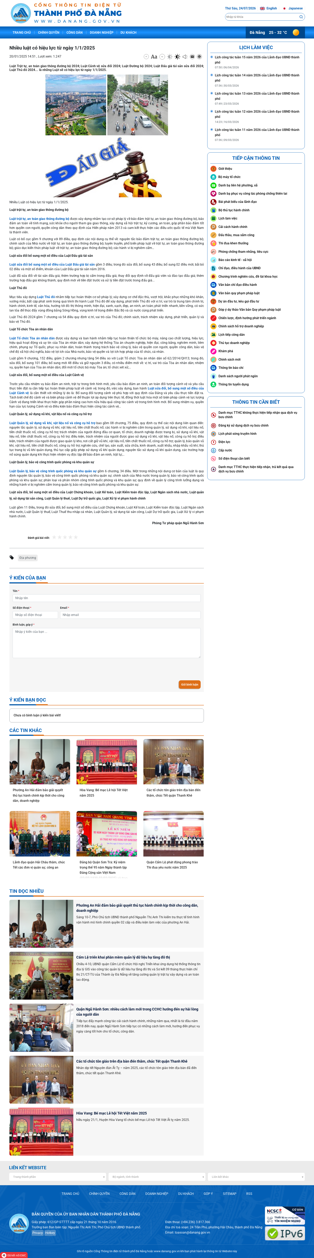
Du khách (129, 32)
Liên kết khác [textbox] (220, 1176)
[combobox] (57, 1177)
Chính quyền (48, 32)
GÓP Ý (208, 1194)
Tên (16, 591)
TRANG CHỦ (70, 1194)
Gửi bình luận (189, 684)
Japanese (292, 8)
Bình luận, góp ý (23, 624)
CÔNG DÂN (127, 1194)
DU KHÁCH (186, 1194)
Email (64, 607)
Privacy (37, 1233)
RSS (249, 1194)
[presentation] (43, 669)
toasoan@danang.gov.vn (192, 1232)
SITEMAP (229, 1194)
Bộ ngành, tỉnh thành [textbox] (126, 1176)
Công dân (74, 32)
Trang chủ (22, 32)
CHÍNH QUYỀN (99, 1194)
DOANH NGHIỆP (156, 1194)
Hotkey (50, 1233)
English (268, 8)
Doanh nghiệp (101, 32)
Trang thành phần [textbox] (24, 1176)
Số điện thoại (22, 607)
